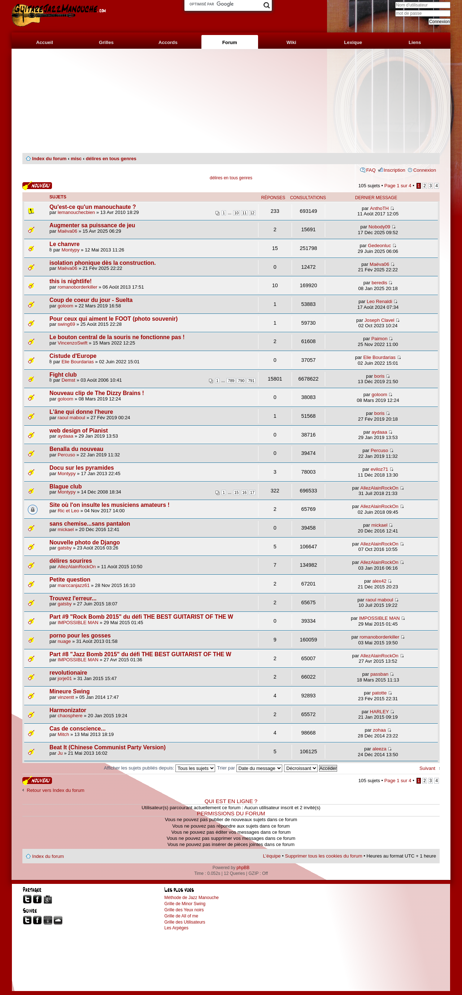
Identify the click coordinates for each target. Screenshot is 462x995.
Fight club (63, 375)
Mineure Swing (69, 691)
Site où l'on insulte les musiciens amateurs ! (109, 505)
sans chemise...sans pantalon (89, 524)
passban (379, 674)
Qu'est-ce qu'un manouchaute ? (92, 207)
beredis (379, 282)
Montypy (70, 250)
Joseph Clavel (380, 320)
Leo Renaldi (379, 301)
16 (244, 492)
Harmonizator (67, 710)
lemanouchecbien (76, 212)
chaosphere (70, 715)
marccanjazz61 (74, 585)
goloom (65, 305)
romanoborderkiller (77, 287)
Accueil (44, 42)
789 (231, 380)
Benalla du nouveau (76, 449)
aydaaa (65, 436)
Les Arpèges (176, 927)
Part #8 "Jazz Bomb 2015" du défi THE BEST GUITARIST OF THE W (140, 654)
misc (76, 158)
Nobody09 (379, 226)
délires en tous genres (111, 158)
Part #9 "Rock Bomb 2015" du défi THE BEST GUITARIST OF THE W (141, 617)
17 (252, 492)
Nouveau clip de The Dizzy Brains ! (96, 393)
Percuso (66, 454)
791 (251, 380)
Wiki (291, 42)
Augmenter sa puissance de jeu (92, 225)
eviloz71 (379, 469)
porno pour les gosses (80, 635)
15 (236, 492)
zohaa (379, 730)
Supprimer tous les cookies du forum (323, 856)
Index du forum (49, 158)
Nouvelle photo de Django (84, 542)
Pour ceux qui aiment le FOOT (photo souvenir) (113, 319)
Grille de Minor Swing (184, 903)
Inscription (394, 170)
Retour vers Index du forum (55, 790)
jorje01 (65, 678)
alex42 (379, 581)
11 (244, 213)
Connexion (424, 170)
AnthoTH (379, 208)
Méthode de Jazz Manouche (191, 897)
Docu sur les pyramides (81, 468)
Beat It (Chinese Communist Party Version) (107, 747)
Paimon (379, 338)
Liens (415, 42)
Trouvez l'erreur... (72, 598)
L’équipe (272, 856)
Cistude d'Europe (72, 356)
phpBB (242, 867)
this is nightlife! (70, 281)
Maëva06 (67, 231)
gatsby (65, 548)
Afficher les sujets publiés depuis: (159, 768)
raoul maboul (71, 417)
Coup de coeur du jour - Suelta (90, 300)
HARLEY (379, 711)
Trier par (249, 768)
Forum (229, 42)
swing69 (66, 324)
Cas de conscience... (77, 729)
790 (241, 380)
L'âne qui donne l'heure (81, 412)
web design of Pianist (78, 431)
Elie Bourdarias (77, 361)
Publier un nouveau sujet (37, 185)
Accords (168, 42)
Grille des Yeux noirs (184, 909)
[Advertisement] (231, 101)
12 (252, 213)
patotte (379, 693)
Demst (68, 380)
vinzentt (66, 697)
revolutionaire (68, 673)
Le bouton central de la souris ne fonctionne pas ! (117, 337)
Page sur (397, 185)
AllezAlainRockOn (379, 488)
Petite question (69, 580)
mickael (66, 529)
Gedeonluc (379, 245)
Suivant (427, 768)
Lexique (353, 42)
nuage (64, 641)
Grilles (106, 42)
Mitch (63, 734)
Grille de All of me (181, 916)
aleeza (379, 748)
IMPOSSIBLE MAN (78, 622)
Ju (60, 753)
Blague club (65, 486)
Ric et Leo (68, 510)
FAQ (370, 170)
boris (379, 376)
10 (236, 213)
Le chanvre (64, 244)
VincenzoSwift (73, 343)
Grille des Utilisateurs (184, 922)
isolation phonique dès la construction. (102, 263)
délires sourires (70, 561)
